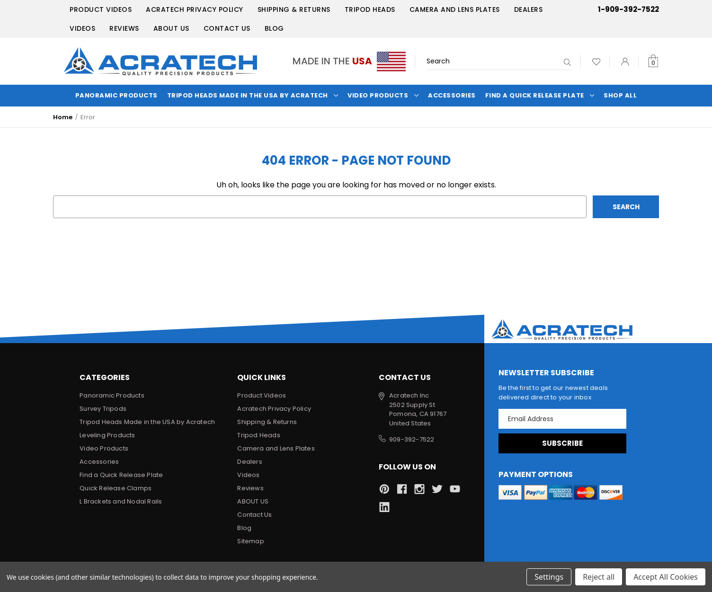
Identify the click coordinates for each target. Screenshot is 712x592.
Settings (548, 577)
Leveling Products (107, 435)
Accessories (452, 95)
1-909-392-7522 (628, 9)
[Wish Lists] (596, 61)
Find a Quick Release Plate (540, 95)
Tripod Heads (370, 9)
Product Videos (101, 9)
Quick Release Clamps (115, 488)
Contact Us (227, 28)
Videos (82, 28)
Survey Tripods (103, 408)
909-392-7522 (411, 439)
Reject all (598, 577)
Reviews (124, 28)
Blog (274, 28)
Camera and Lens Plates (454, 9)
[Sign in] (625, 61)
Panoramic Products (116, 95)
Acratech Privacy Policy (194, 9)
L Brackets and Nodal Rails (121, 501)
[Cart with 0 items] (653, 61)
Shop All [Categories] (620, 95)
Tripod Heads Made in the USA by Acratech (252, 95)
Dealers (528, 9)
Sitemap (250, 541)
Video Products (382, 95)
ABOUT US (171, 28)
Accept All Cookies (665, 577)
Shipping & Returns (294, 9)
